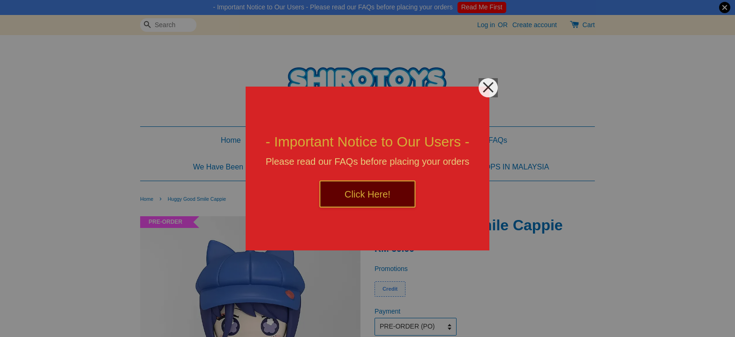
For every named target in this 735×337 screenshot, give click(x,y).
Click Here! (367, 194)
